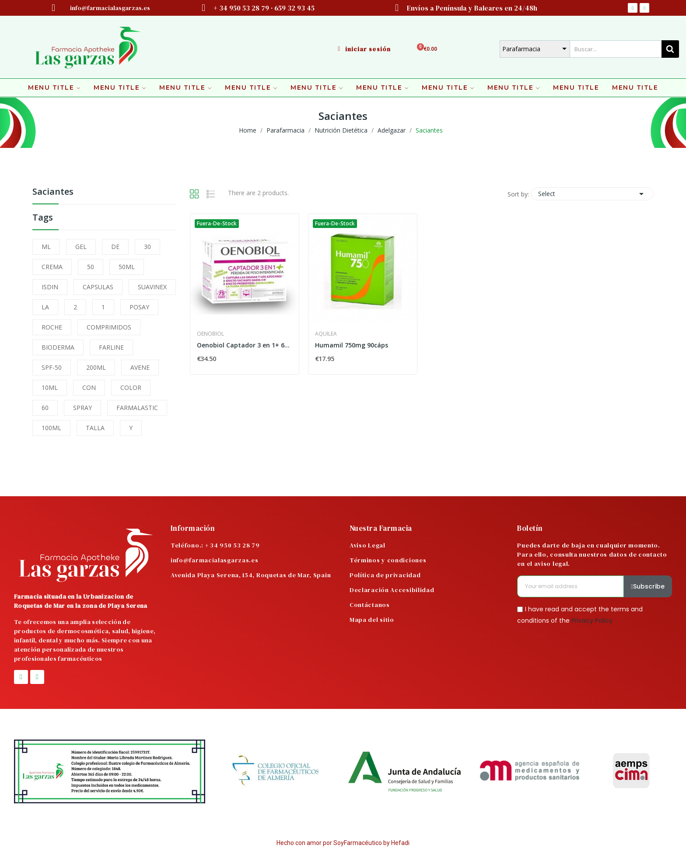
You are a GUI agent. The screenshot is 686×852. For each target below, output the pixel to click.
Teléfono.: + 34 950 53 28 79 (215, 545)
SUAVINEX (152, 287)
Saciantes (53, 192)
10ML (50, 387)
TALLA (95, 428)
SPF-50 (52, 367)
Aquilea (326, 334)
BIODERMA (58, 347)
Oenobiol (210, 334)
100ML (51, 428)
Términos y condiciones (388, 560)
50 (90, 267)
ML (46, 246)
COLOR (130, 387)
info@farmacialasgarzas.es (215, 560)
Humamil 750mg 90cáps (351, 345)
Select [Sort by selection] (592, 194)
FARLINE (111, 347)
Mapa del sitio (372, 619)
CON (89, 387)
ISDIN (50, 287)
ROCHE (52, 327)
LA (45, 307)
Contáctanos (370, 604)
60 (45, 407)
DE (115, 246)
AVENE (140, 367)
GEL (81, 246)
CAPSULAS (98, 287)
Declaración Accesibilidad (392, 590)
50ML (127, 267)
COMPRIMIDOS (109, 327)
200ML (96, 367)
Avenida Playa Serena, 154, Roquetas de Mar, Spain (251, 575)
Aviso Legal (367, 545)
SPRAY (82, 407)
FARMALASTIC (137, 407)
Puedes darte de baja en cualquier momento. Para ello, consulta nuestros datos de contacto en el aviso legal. (592, 554)
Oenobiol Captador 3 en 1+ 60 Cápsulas (244, 345)
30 (147, 246)
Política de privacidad (385, 575)
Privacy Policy (591, 620)
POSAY (139, 307)
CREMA (52, 267)
